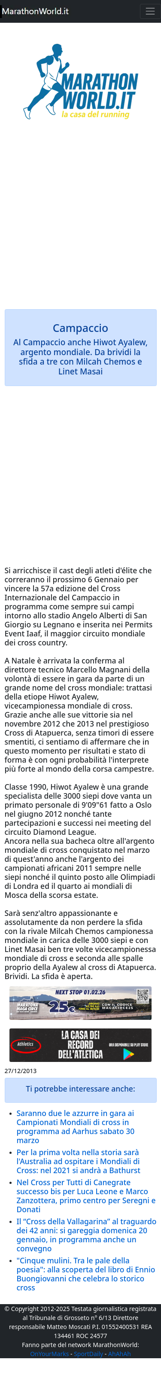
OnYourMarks (49, 1354)
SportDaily (88, 1354)
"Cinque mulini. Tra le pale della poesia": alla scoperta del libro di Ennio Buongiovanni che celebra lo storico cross (86, 1274)
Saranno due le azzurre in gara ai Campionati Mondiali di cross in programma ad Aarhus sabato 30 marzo (76, 1126)
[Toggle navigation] (150, 11)
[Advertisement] (80, 220)
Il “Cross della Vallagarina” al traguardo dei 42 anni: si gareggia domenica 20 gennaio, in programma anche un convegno (87, 1234)
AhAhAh (119, 1354)
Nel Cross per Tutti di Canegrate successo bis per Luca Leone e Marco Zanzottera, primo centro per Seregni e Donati (86, 1195)
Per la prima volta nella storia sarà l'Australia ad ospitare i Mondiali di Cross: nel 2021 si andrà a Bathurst (79, 1161)
